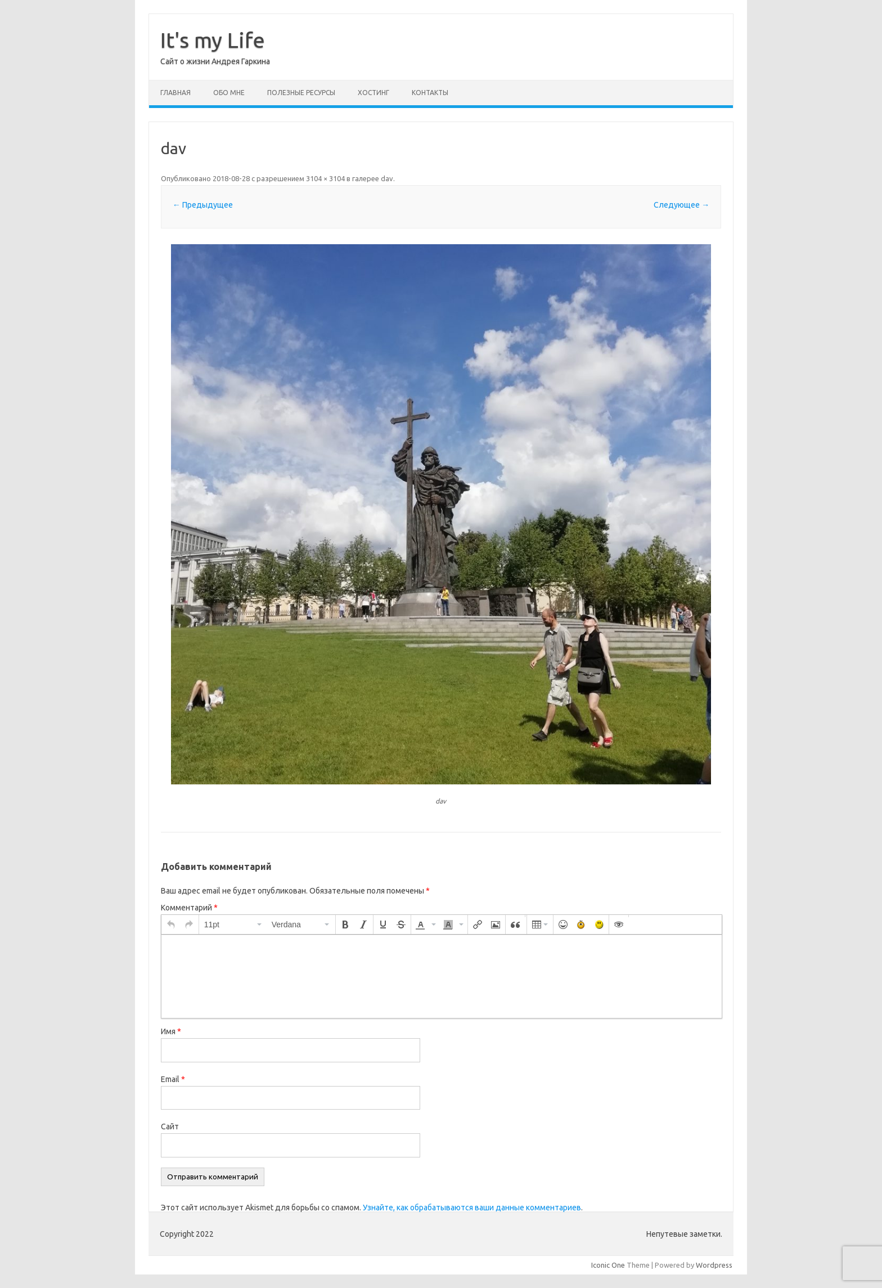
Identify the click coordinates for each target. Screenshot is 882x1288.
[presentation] (171, 924)
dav (387, 178)
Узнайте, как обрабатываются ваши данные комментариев (472, 1207)
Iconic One (608, 1265)
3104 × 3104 (325, 178)
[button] (171, 924)
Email (173, 1079)
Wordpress (714, 1265)
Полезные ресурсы (301, 92)
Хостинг (373, 92)
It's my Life (212, 40)
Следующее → (681, 204)
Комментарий (189, 907)
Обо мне (229, 92)
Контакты (430, 92)
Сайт (170, 1126)
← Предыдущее (203, 204)
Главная (175, 92)
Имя (171, 1031)
